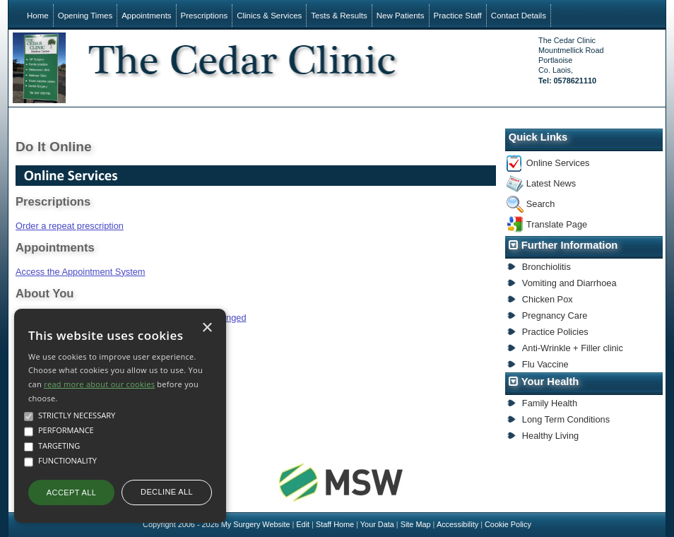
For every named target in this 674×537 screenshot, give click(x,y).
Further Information (569, 245)
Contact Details (518, 15)
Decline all (167, 492)
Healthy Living (550, 435)
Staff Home (335, 524)
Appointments (146, 15)
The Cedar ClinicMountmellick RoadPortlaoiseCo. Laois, (570, 60)
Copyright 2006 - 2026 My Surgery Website (216, 524)
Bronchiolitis (546, 266)
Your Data (377, 524)
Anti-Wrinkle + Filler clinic (572, 348)
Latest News (551, 183)
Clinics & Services (269, 15)
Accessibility (457, 524)
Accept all (71, 492)
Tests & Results (339, 15)
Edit (302, 524)
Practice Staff (458, 15)
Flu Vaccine (545, 364)
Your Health (550, 381)
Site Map (416, 524)
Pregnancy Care (554, 315)
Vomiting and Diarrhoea (569, 283)
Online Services (558, 163)
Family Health (549, 403)
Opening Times (85, 15)
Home (38, 15)
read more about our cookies (99, 384)
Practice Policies (555, 331)
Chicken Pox (547, 299)
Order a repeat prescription (70, 225)
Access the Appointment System (81, 271)
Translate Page (556, 224)
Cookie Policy (508, 524)
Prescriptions (204, 15)
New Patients (401, 15)
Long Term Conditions (566, 419)
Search (540, 204)
